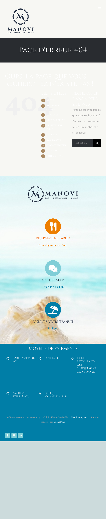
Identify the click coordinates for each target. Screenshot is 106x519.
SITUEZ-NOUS (53, 150)
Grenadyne (59, 421)
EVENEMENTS (53, 140)
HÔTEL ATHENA (54, 156)
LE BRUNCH (52, 114)
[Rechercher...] (82, 143)
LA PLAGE (51, 134)
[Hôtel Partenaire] (20, 435)
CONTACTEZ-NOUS (56, 145)
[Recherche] (97, 143)
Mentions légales (79, 417)
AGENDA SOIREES (55, 120)
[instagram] (14, 435)
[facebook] (7, 435)
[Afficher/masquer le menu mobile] (99, 8)
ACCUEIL (51, 100)
